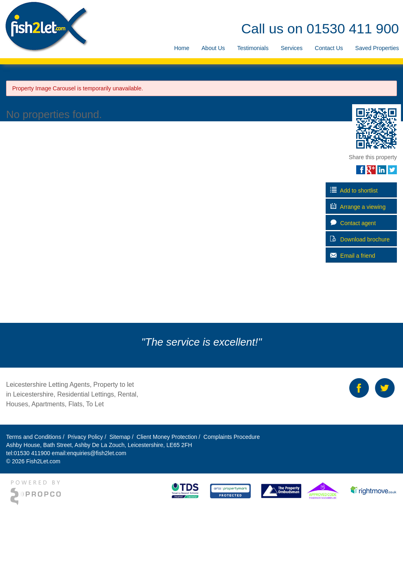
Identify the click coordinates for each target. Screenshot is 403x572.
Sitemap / (122, 437)
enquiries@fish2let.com (96, 453)
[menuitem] (181, 48)
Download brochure (360, 239)
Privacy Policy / (88, 437)
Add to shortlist (354, 190)
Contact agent (353, 222)
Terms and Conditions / (36, 437)
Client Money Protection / (168, 437)
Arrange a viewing (357, 206)
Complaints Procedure (231, 437)
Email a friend (352, 255)
